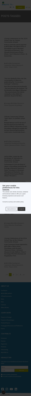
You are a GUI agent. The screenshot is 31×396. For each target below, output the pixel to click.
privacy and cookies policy (16, 201)
